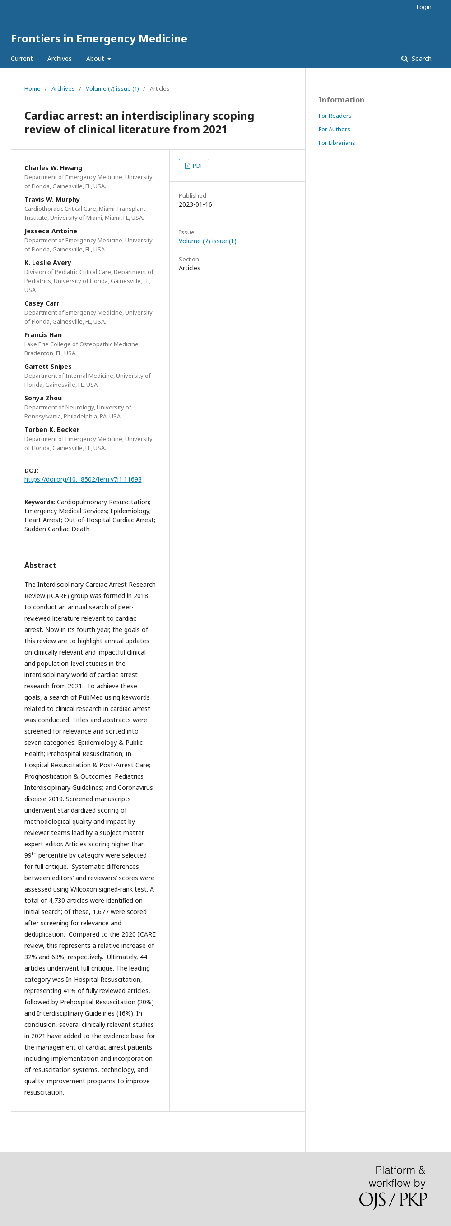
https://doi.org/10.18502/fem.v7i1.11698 (83, 479)
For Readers (335, 115)
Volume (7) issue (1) (112, 88)
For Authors (334, 129)
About (96, 58)
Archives (59, 58)
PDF (197, 166)
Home (32, 88)
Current (22, 58)
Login (424, 7)
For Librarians (337, 143)
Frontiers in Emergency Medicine (99, 38)
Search (421, 58)
